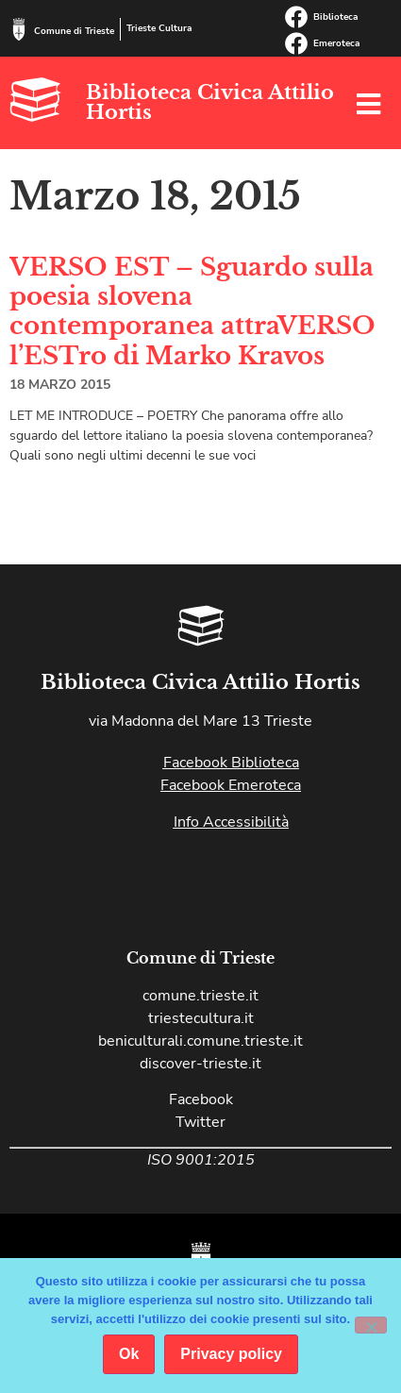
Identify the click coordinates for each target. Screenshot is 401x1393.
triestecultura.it (201, 1018)
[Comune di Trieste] (19, 29)
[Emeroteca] (296, 43)
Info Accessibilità (231, 822)
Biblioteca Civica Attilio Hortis (210, 102)
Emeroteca (336, 43)
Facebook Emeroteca (230, 785)
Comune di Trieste (74, 31)
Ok (129, 1354)
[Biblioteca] (296, 17)
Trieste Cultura (159, 28)
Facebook (201, 1099)
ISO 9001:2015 (201, 1160)
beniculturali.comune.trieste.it (200, 1041)
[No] (371, 1325)
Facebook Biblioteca (231, 762)
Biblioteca (335, 17)
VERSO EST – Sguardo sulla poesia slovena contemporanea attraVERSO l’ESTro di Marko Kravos (192, 311)
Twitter (200, 1122)
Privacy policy (231, 1354)
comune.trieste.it (200, 995)
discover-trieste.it (200, 1063)
